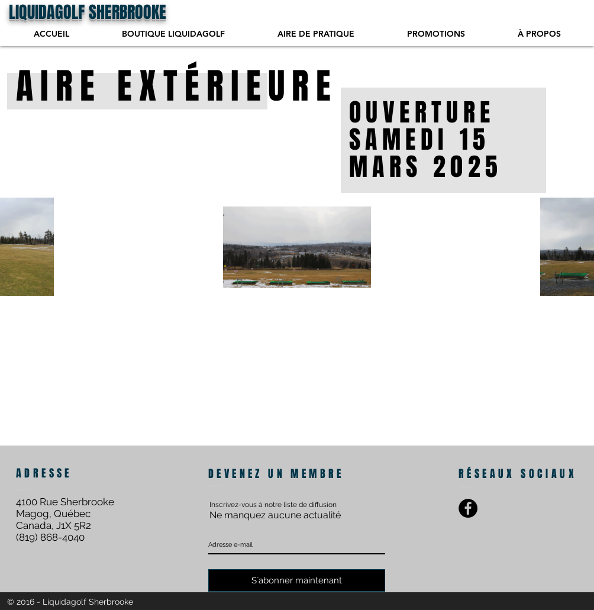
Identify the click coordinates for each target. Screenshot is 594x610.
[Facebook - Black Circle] (468, 508)
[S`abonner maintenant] (296, 580)
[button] (315, 34)
